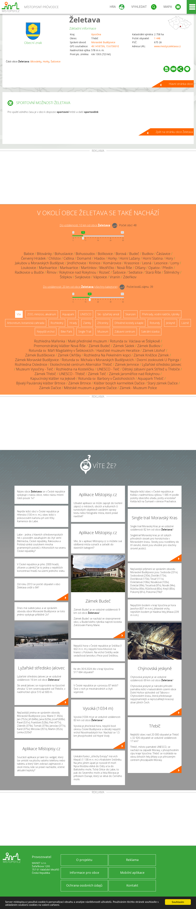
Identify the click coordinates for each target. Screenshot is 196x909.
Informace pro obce (84, 872)
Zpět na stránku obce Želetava (174, 132)
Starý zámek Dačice (163, 383)
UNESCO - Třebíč (72, 373)
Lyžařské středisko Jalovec (161, 364)
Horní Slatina (153, 258)
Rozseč (104, 272)
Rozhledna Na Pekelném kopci (107, 355)
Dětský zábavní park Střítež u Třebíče (151, 369)
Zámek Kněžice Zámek (151, 355)
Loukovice (28, 267)
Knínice (94, 263)
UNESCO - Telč (108, 369)
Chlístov (55, 258)
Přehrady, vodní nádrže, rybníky (160, 314)
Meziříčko (106, 267)
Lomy (174, 263)
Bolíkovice (105, 253)
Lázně (185, 323)
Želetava (84, 20)
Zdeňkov (129, 277)
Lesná (146, 263)
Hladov (99, 258)
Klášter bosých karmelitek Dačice (119, 383)
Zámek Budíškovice (40, 355)
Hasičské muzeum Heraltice (118, 350)
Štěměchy (171, 272)
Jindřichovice (76, 263)
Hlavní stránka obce (181, 84)
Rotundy (155, 323)
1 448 (157, 38)
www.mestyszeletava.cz (167, 46)
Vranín (115, 277)
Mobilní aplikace (132, 872)
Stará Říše (153, 272)
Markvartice (48, 267)
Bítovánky (35, 61)
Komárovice (112, 263)
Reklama (132, 860)
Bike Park (66, 331)
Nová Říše (124, 267)
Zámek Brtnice (79, 383)
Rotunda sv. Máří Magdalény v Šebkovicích (61, 350)
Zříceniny (102, 323)
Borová (121, 253)
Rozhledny (57, 323)
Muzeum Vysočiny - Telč (34, 369)
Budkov (147, 253)
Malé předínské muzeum (87, 341)
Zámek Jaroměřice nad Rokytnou (134, 373)
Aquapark (68, 314)
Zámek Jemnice (127, 364)
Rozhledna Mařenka (49, 341)
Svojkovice (82, 277)
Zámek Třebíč (45, 373)
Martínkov (89, 267)
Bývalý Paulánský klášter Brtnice (40, 383)
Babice (29, 253)
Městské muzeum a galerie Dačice (90, 387)
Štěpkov (66, 277)
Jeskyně (170, 323)
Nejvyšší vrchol (45, 331)
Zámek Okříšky (69, 355)
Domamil (84, 258)
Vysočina (96, 34)
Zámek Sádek (123, 345)
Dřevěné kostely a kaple (128, 323)
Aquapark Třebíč (151, 378)
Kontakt (132, 885)
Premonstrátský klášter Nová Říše (60, 345)
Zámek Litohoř (154, 350)
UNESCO (85, 314)
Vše (19, 314)
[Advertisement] (98, 178)
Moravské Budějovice (103, 42)
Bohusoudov (85, 253)
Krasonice (131, 263)
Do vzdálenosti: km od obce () (80, 287)
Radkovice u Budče (29, 272)
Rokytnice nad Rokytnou (77, 272)
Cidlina (69, 258)
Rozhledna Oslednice (31, 364)
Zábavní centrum (124, 331)
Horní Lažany (130, 258)
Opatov (154, 267)
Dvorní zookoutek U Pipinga (158, 359)
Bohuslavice (64, 253)
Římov (51, 272)
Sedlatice (136, 272)
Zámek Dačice (50, 387)
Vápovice (100, 277)
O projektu (84, 860)
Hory (169, 258)
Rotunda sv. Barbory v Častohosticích (106, 378)
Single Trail (84, 331)
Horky (46, 61)
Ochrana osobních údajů (84, 885)
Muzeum (102, 331)
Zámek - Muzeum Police (138, 387)
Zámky (87, 323)
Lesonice (161, 263)
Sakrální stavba (150, 331)
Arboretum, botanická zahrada (25, 323)
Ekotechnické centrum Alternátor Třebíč (81, 364)
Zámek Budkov (148, 345)
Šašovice (56, 61)
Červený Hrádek (33, 258)
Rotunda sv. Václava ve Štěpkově (135, 341)
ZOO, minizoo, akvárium (41, 314)
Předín (168, 267)
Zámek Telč (97, 373)
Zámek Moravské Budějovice (37, 359)
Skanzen (130, 314)
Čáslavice (163, 253)
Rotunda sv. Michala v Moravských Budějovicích (98, 359)
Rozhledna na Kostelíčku (75, 369)
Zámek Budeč (99, 345)
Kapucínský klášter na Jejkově (52, 378)
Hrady (73, 323)
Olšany (140, 267)
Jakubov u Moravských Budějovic (39, 263)
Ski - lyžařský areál (108, 314)
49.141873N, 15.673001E (105, 46)
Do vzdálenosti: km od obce (85, 225)
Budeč (134, 253)
